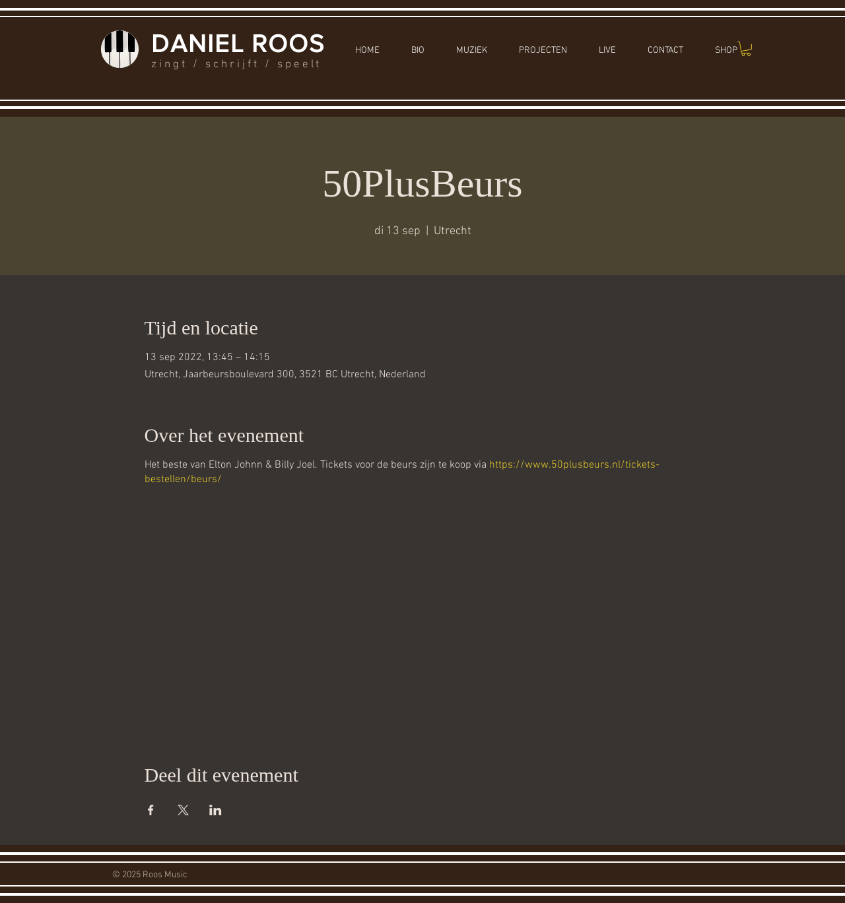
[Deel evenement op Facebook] (151, 810)
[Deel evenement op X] (183, 810)
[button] (746, 49)
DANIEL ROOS (238, 43)
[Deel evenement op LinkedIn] (215, 810)
